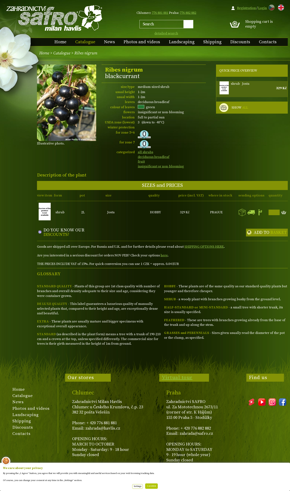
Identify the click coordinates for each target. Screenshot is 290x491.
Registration (246, 8)
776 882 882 (188, 13)
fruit (141, 161)
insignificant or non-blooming (161, 166)
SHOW (240, 107)
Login (262, 8)
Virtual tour (177, 377)
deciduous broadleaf (153, 157)
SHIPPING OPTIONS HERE (204, 247)
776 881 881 (160, 13)
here (164, 255)
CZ (271, 7)
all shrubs (145, 152)
